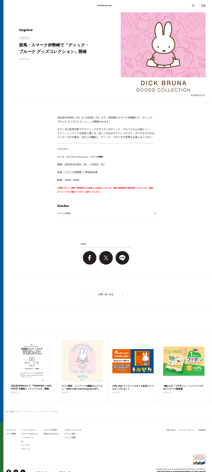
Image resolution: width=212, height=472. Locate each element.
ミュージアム (25, 435)
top (7, 402)
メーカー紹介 (70, 424)
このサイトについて (72, 420)
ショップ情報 (70, 428)
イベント (24, 38)
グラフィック (25, 439)
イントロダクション (28, 428)
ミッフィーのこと (28, 420)
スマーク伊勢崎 (73, 172)
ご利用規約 (202, 420)
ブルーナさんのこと (29, 424)
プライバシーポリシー (187, 420)
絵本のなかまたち (51, 424)
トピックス (11, 420)
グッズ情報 (11, 424)
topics (12, 402)
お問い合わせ (171, 420)
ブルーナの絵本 (50, 420)
